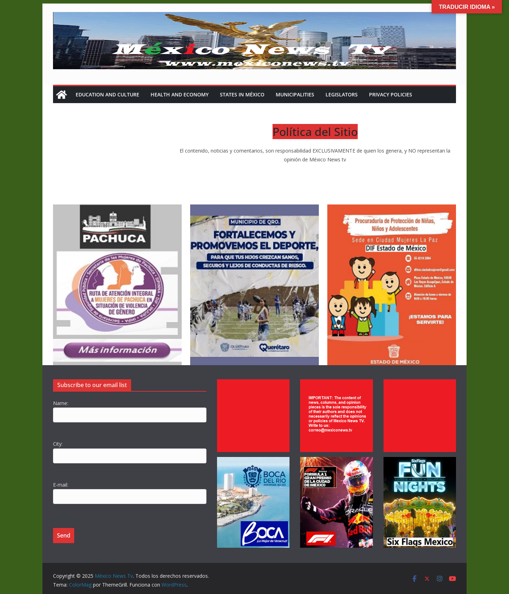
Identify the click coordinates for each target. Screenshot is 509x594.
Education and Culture (107, 94)
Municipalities (295, 94)
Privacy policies (390, 94)
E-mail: (60, 484)
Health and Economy (180, 94)
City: (58, 443)
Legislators (342, 94)
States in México (242, 94)
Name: (60, 403)
